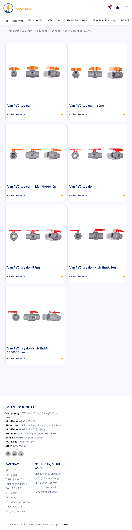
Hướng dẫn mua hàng (46, 478)
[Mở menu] (126, 8)
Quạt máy (10, 497)
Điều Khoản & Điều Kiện (47, 473)
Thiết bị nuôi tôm (77, 20)
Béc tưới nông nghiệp (17, 502)
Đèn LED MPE (13, 488)
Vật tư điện (54, 20)
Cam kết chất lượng (45, 491)
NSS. (66, 524)
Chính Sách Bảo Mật (45, 482)
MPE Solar (11, 492)
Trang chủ (16, 20)
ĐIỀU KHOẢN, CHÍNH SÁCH (47, 466)
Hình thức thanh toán (45, 487)
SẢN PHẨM (12, 464)
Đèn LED (126, 20)
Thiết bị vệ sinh (14, 506)
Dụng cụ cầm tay (15, 511)
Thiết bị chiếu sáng (104, 20)
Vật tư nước (35, 20)
